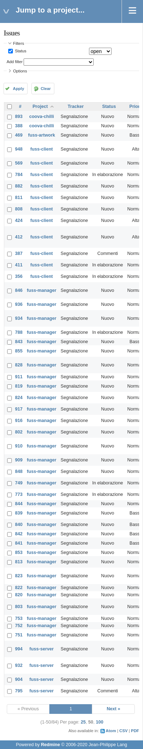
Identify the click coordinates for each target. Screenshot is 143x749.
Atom (111, 731)
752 (19, 625)
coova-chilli (41, 116)
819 (19, 386)
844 (19, 503)
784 (19, 174)
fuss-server (41, 648)
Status (20, 51)
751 (19, 634)
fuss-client (41, 149)
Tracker (76, 106)
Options (20, 71)
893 (19, 116)
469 (19, 135)
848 (19, 471)
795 (19, 690)
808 (19, 209)
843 (19, 341)
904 (19, 679)
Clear (46, 88)
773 (19, 494)
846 (19, 290)
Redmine (50, 744)
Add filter (15, 62)
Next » (113, 708)
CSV (123, 731)
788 (19, 332)
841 (19, 543)
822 (19, 587)
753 (19, 618)
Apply (18, 88)
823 (19, 575)
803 (19, 606)
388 (19, 125)
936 (19, 304)
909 (19, 460)
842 (19, 533)
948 (19, 149)
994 (19, 648)
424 (19, 220)
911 (19, 376)
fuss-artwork (41, 135)
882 (19, 186)
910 (19, 446)
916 (19, 420)
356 (19, 276)
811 (19, 197)
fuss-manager (41, 290)
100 (99, 722)
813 (19, 561)
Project (40, 106)
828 (19, 365)
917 (19, 409)
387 (19, 253)
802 (19, 432)
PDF (135, 731)
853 (19, 552)
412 (19, 237)
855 (19, 351)
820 (19, 594)
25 (83, 722)
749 (19, 482)
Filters (18, 43)
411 (19, 264)
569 (19, 163)
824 (19, 397)
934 (19, 318)
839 (19, 513)
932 (19, 665)
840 (19, 524)
